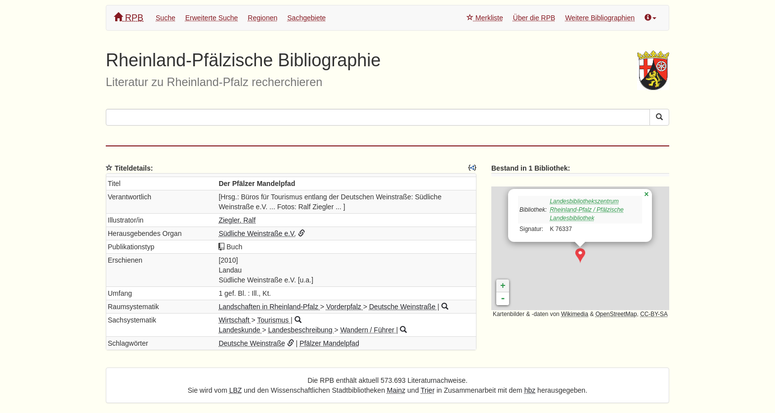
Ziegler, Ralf (237, 220)
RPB (128, 17)
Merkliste (485, 18)
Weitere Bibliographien (600, 18)
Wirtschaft (234, 320)
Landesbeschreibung (301, 330)
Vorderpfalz (344, 307)
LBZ (235, 390)
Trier (427, 390)
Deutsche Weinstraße (403, 307)
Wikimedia (574, 314)
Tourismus (274, 320)
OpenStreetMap (616, 314)
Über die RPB (534, 18)
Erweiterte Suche (211, 18)
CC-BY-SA (654, 314)
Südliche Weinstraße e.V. (257, 233)
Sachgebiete (306, 18)
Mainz (396, 390)
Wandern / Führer (368, 330)
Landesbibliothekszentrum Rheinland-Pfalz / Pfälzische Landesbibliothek (586, 210)
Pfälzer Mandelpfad (329, 343)
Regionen (262, 18)
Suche (165, 18)
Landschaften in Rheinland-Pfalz (269, 307)
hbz (530, 390)
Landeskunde (240, 330)
